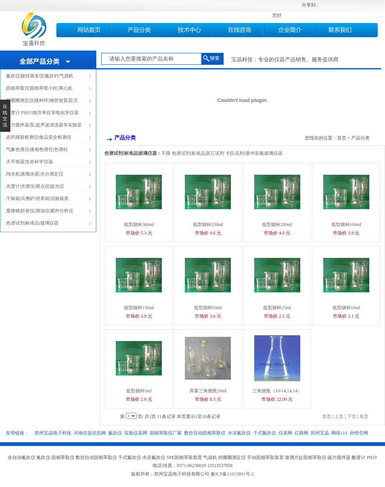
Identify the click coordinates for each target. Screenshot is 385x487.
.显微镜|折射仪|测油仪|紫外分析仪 (39, 210)
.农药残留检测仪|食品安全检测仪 (38, 137)
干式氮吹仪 (264, 433)
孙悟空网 (359, 433)
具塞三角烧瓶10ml (208, 391)
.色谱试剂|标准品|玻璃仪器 (32, 223)
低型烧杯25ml (277, 307)
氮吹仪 (115, 433)
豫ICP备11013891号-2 (232, 474)
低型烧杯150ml (139, 307)
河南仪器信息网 (90, 433)
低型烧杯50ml (208, 307)
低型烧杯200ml (277, 224)
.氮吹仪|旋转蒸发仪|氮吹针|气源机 (39, 76)
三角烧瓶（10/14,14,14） (277, 391)
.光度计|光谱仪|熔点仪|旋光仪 (34, 186)
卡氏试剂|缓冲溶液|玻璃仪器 (254, 153)
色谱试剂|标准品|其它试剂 (198, 153)
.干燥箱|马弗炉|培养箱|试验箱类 (37, 198)
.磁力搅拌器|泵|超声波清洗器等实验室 (43, 125)
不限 (166, 153)
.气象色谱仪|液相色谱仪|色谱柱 (36, 149)
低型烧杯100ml (346, 224)
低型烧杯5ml (139, 391)
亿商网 (301, 433)
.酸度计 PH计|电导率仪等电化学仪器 (42, 112)
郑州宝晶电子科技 (53, 433)
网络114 (339, 433)
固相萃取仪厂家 (166, 433)
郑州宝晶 (320, 433)
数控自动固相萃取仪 (204, 433)
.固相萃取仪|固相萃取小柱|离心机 (38, 88)
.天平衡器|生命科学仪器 (29, 161)
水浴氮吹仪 (239, 433)
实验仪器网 (135, 433)
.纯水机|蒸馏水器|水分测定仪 (34, 174)
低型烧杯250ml (208, 224)
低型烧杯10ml (346, 307)
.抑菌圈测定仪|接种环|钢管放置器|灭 (41, 100)
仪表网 (285, 433)
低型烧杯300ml (139, 224)
